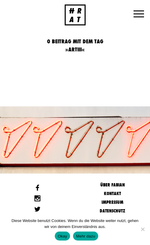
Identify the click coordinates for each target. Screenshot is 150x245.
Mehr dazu (85, 236)
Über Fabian (112, 185)
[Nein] (143, 229)
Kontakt (112, 193)
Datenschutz (112, 211)
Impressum (112, 202)
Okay (62, 236)
